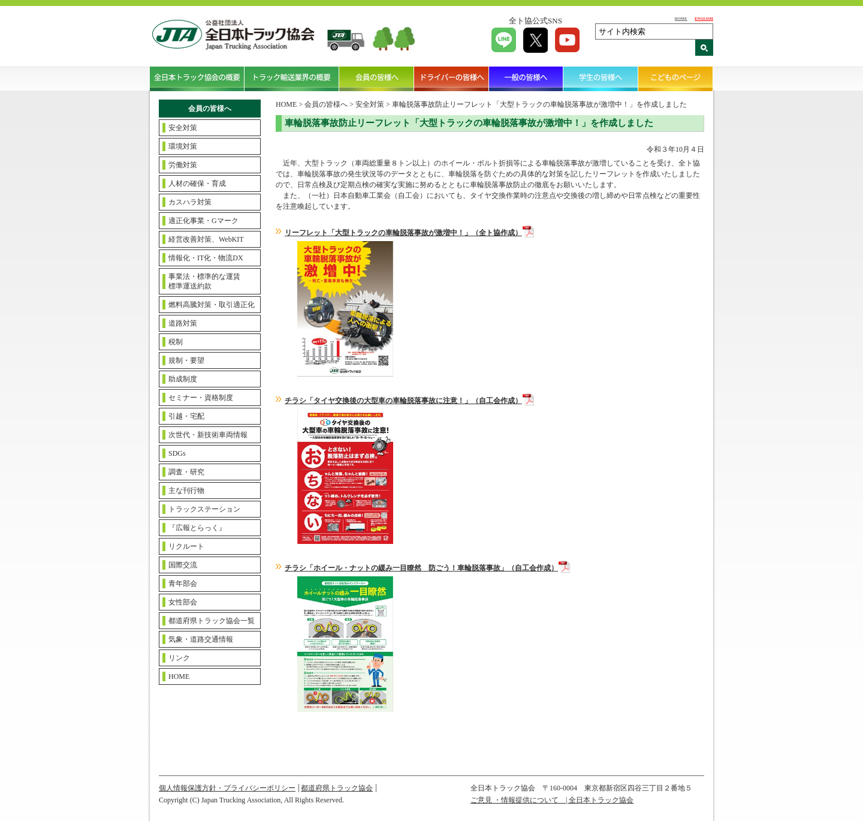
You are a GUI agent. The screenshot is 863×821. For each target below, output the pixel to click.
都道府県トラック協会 (337, 788)
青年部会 (182, 583)
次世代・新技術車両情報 (208, 435)
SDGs (177, 453)
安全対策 (182, 128)
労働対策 (182, 165)
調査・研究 (186, 472)
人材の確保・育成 (197, 183)
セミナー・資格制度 (200, 397)
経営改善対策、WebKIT (206, 239)
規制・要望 (186, 360)
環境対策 (182, 146)
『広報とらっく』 (197, 528)
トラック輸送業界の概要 (292, 79)
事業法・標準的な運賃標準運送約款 (204, 281)
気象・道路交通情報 (200, 639)
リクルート (186, 546)
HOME (681, 18)
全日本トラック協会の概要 (197, 79)
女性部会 (182, 602)
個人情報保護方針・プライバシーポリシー (227, 788)
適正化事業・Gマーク (203, 220)
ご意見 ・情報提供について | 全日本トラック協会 (551, 800)
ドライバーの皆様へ (451, 79)
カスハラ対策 (190, 202)
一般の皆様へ (526, 79)
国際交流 (182, 565)
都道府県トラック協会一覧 (211, 620)
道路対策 (182, 323)
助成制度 (182, 379)
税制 (175, 342)
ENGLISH (704, 18)
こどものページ (675, 79)
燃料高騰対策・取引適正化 (211, 304)
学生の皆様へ (600, 79)
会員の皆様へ (376, 79)
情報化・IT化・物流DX (205, 258)
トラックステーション (204, 509)
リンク (179, 658)
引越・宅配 (186, 416)
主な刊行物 (186, 490)
